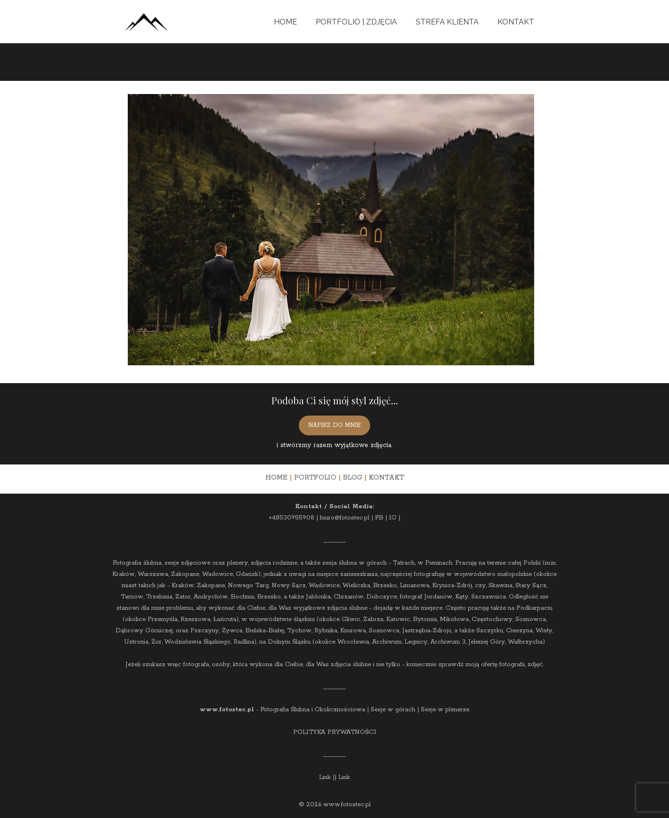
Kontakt (516, 21)
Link (325, 777)
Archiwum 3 (448, 642)
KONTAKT (386, 477)
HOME (276, 477)
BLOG (352, 477)
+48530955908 (291, 518)
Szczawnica (488, 597)
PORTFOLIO (315, 477)
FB (379, 518)
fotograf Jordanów (426, 597)
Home (285, 21)
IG (393, 518)
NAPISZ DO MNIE (334, 425)
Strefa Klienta (447, 21)
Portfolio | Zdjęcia (356, 21)
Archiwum (387, 642)
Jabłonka (318, 597)
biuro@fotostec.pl (344, 518)
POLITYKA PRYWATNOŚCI (334, 732)
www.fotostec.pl (227, 710)
